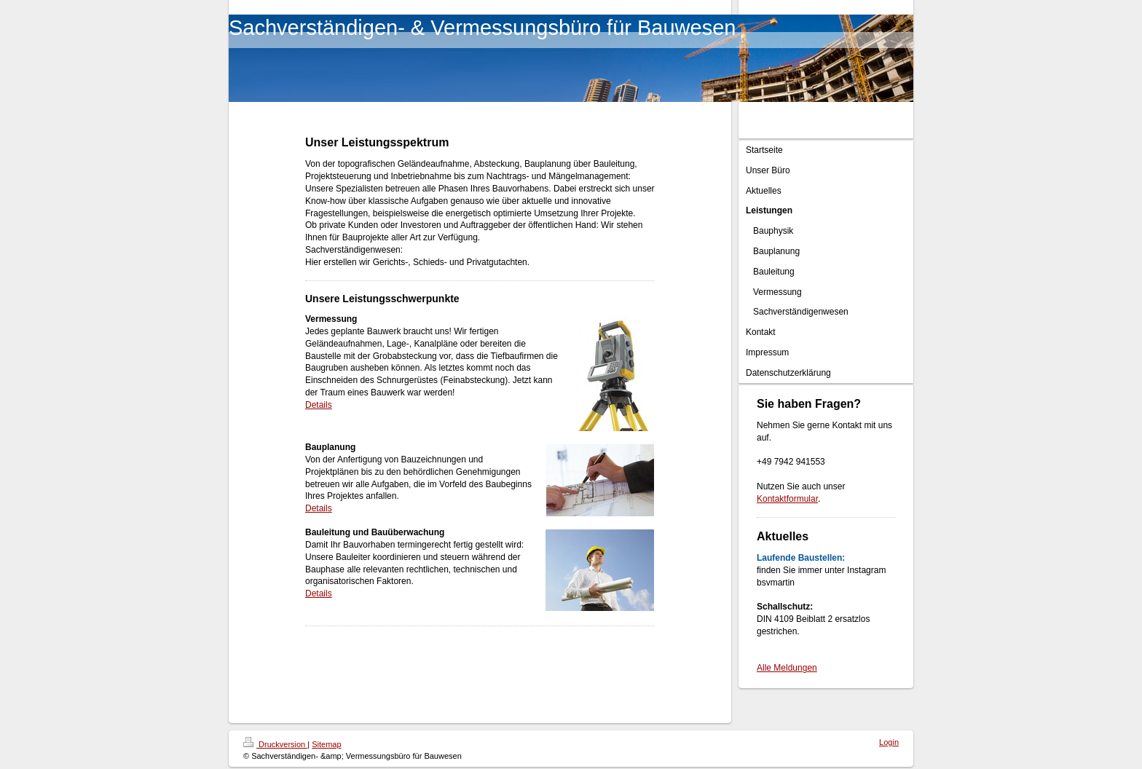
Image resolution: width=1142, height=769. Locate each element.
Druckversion (275, 744)
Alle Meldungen (787, 668)
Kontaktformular (787, 499)
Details (318, 405)
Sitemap (326, 744)
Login (889, 742)
